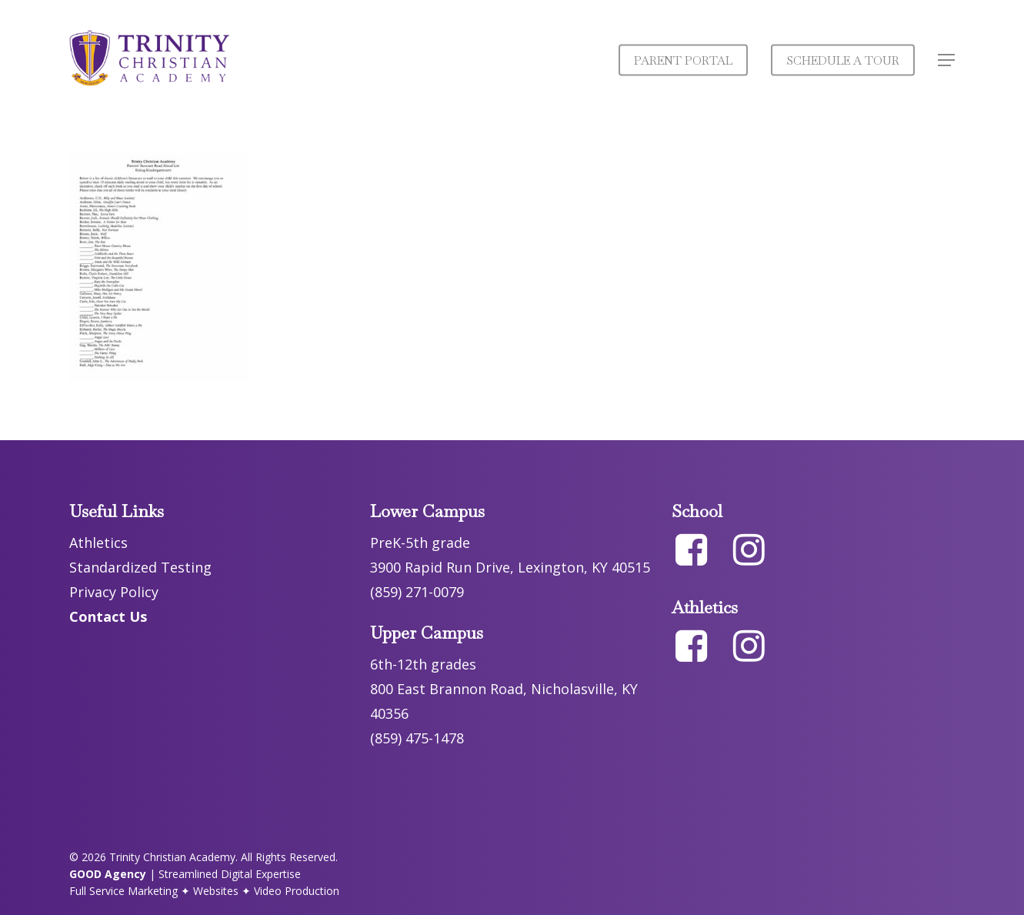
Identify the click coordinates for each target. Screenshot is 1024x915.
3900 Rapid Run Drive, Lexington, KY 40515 (510, 567)
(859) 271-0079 (417, 592)
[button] (946, 60)
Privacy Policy (113, 592)
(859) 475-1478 (417, 738)
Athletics (98, 542)
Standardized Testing (140, 567)
